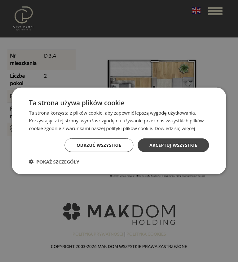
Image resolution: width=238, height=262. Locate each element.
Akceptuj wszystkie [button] (173, 145)
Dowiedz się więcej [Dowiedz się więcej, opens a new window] (175, 128)
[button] (54, 161)
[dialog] (119, 131)
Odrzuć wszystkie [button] (99, 145)
